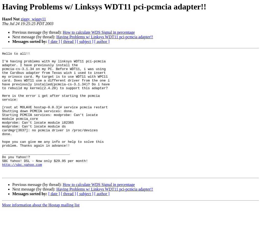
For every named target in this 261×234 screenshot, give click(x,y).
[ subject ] (85, 41)
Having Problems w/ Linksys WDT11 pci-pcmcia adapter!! (104, 37)
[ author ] (102, 41)
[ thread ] (68, 41)
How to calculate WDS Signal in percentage (99, 32)
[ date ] (54, 41)
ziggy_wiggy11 (33, 19)
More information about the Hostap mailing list (41, 229)
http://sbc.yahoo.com (22, 187)
